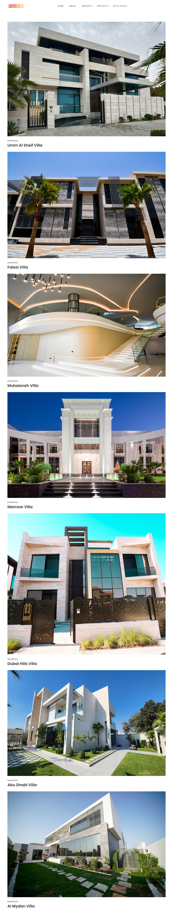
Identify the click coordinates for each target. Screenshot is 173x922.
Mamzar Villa (20, 507)
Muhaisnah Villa (22, 385)
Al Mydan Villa (21, 906)
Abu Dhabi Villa (22, 785)
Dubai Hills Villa (22, 663)
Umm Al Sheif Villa (24, 145)
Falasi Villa (17, 267)
